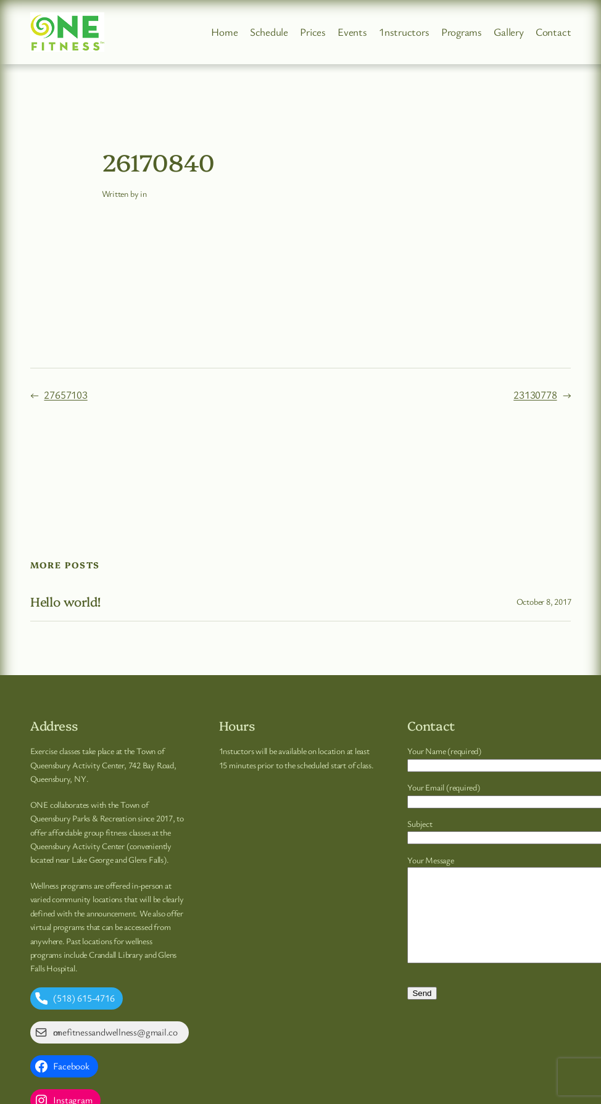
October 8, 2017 (543, 601)
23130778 (535, 395)
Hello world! (65, 601)
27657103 (65, 395)
